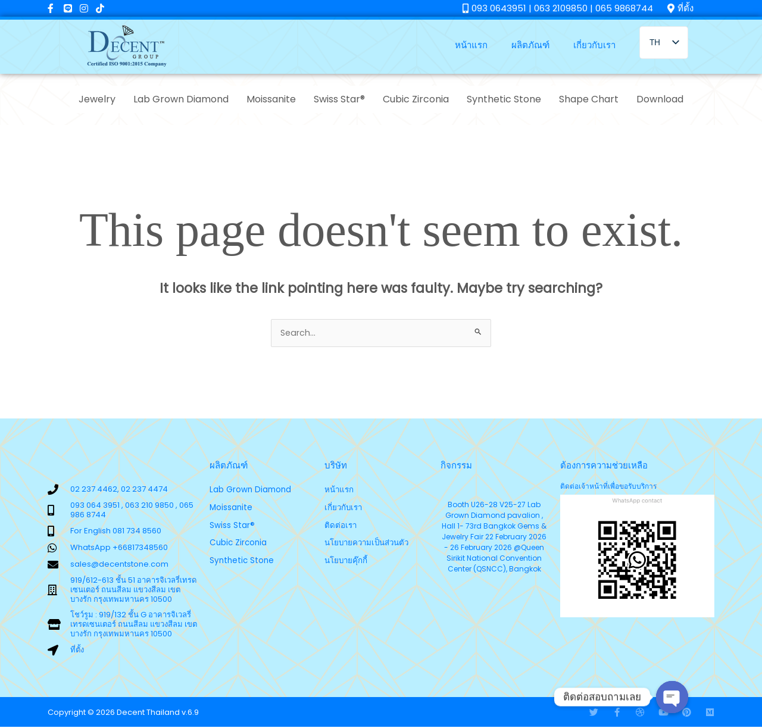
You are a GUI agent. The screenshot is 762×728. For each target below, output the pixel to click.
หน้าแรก (471, 45)
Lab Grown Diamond (181, 99)
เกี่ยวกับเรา (594, 45)
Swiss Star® (339, 99)
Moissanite (271, 99)
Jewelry (97, 99)
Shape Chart (589, 99)
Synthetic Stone (504, 99)
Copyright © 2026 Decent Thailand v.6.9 (123, 713)
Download (659, 99)
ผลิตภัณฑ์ (530, 45)
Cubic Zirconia (416, 99)
